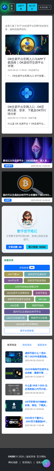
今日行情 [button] (44, 7)
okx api (42, 299)
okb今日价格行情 (16, 317)
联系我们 (27, 462)
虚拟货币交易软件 (37, 274)
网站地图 (13, 462)
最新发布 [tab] (42, 344)
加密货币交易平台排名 (19, 299)
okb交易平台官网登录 (18, 292)
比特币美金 (41, 292)
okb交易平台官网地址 (27, 324)
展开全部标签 (27, 330)
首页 (12, 7)
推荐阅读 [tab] (11, 344)
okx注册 (14, 305)
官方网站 (41, 456)
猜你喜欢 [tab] (27, 344)
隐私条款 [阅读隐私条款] (41, 462)
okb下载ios (14, 274)
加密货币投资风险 (37, 280)
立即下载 (21, 7)
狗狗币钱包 (38, 305)
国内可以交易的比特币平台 (27, 311)
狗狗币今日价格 (39, 317)
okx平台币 (13, 280)
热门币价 (32, 7)
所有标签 (26, 267)
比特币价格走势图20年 (27, 286)
